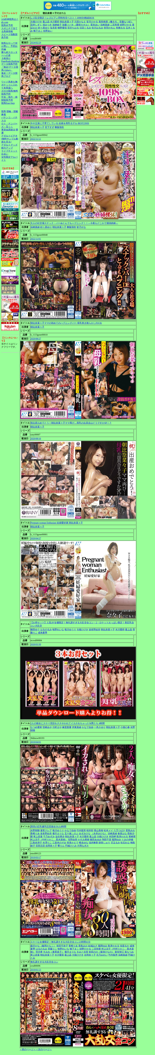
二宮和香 (114, 24)
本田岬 (112, 836)
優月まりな (58, 833)
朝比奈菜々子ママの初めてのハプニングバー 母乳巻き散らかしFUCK (66, 323)
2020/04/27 (35, 538)
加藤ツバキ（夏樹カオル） (76, 24)
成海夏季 (42, 632)
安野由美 (72, 839)
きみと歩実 (82, 952)
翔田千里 (106, 839)
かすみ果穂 (83, 839)
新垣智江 (119, 952)
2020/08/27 (35, 338)
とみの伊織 (127, 839)
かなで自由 (87, 727)
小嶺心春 (125, 727)
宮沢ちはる (73, 28)
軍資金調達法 (8, 129)
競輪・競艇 (12, 111)
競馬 (3, 111)
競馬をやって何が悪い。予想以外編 (9, 46)
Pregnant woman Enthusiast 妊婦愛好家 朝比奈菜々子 (56, 522)
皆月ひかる (92, 21)
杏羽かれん (109, 28)
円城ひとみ (71, 845)
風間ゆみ (116, 839)
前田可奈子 (62, 946)
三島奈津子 (36, 842)
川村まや (57, 727)
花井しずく (36, 24)
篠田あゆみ (95, 839)
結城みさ (92, 946)
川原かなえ (80, 21)
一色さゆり (99, 727)
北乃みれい (102, 955)
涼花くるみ (85, 28)
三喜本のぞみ (59, 842)
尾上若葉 (38, 836)
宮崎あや (47, 727)
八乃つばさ (119, 830)
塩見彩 (53, 28)
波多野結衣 (94, 629)
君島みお (130, 830)
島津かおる (122, 836)
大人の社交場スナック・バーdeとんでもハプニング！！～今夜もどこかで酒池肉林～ (74, 223)
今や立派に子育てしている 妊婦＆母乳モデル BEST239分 (59, 123)
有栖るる (120, 28)
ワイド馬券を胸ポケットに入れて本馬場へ (9, 85)
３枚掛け (6, 58)
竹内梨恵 (81, 830)
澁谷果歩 (60, 836)
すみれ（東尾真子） (53, 952)
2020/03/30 (35, 644)
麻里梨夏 (66, 727)
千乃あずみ (49, 836)
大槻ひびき (36, 21)
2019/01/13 (35, 969)
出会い (4, 154)
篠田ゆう (35, 629)
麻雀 (3, 114)
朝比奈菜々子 (67, 21)
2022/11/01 (35, 239)
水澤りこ (47, 842)
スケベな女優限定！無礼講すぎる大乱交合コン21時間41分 (60, 942)
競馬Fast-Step (8, 103)
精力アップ (7, 148)
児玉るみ (115, 842)
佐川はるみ (97, 28)
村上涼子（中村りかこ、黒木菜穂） (48, 839)
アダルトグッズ (9, 145)
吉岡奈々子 (51, 845)
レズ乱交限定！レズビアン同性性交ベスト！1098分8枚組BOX (62, 18)
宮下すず (49, 127)
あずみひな (84, 833)
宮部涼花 (40, 845)
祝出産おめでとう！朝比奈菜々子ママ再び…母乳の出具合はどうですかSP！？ (71, 423)
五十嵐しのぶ (71, 833)
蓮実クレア (46, 830)
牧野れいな (58, 629)
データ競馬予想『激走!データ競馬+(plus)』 (9, 67)
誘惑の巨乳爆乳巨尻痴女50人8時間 (48, 826)
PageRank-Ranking (10, 61)
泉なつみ (129, 952)
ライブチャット (9, 151)
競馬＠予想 (7, 25)
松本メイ (108, 830)
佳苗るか (124, 946)
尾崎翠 (132, 836)
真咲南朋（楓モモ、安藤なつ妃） (116, 21)
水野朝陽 (35, 830)
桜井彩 (89, 830)
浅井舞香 (93, 842)
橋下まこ (38, 31)
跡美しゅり (104, 842)
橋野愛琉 (62, 28)
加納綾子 (57, 24)
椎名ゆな (83, 842)
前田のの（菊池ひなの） (101, 952)
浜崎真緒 (105, 24)
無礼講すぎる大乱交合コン (44, 962)
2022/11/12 (35, 139)
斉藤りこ (52, 949)
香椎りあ (35, 833)
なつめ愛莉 (36, 727)
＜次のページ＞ (44, 1049)
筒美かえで (72, 842)
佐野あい (47, 31)
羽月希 (39, 952)
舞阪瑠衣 (59, 127)
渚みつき (47, 24)
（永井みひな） (99, 833)
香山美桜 (98, 830)
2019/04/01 (35, 742)
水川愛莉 (54, 21)
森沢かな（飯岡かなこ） (43, 946)
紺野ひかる (125, 24)
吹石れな (125, 842)
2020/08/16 (35, 438)
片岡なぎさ (83, 845)
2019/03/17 (35, 857)
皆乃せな (81, 227)
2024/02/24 (35, 42)
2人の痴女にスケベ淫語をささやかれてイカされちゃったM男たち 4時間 (67, 723)
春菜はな (122, 833)
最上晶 (46, 21)
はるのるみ (46, 629)
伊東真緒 (76, 727)
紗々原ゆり (44, 28)
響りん (61, 845)
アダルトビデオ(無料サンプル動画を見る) (9, 139)
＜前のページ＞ (28, 1049)
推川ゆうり (70, 629)
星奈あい (95, 24)
